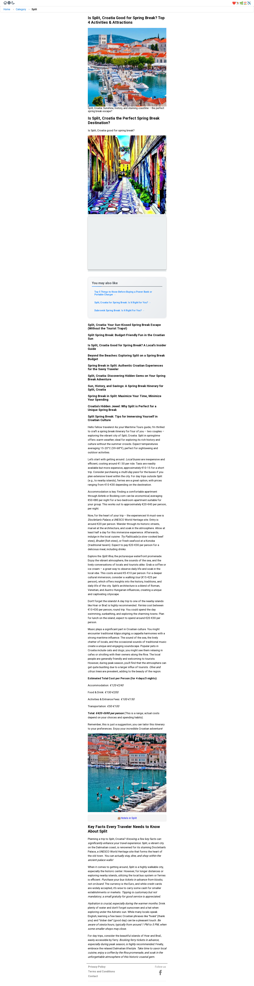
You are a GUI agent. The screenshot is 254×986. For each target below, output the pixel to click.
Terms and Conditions (101, 971)
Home (6, 9)
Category (21, 9)
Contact (93, 976)
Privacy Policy (96, 966)
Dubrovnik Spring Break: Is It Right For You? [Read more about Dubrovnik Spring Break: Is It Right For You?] (119, 310)
